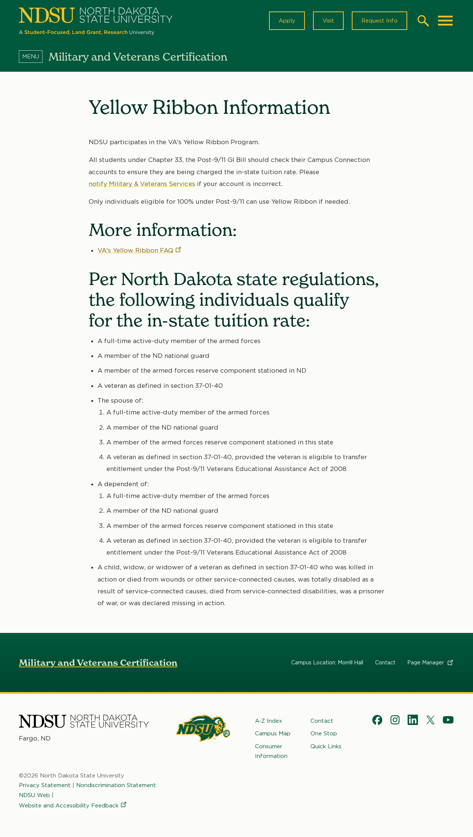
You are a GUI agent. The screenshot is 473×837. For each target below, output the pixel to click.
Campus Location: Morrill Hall (327, 662)
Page (430, 662)
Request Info (379, 20)
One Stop (323, 733)
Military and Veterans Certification (98, 662)
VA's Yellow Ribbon (140, 250)
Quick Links (325, 746)
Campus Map (272, 733)
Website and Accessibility (73, 805)
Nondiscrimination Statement (116, 785)
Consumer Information (271, 751)
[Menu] (33, 56)
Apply (287, 20)
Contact (385, 662)
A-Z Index (268, 721)
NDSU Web (34, 795)
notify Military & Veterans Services (142, 183)
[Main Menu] (445, 21)
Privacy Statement (45, 785)
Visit (328, 20)
